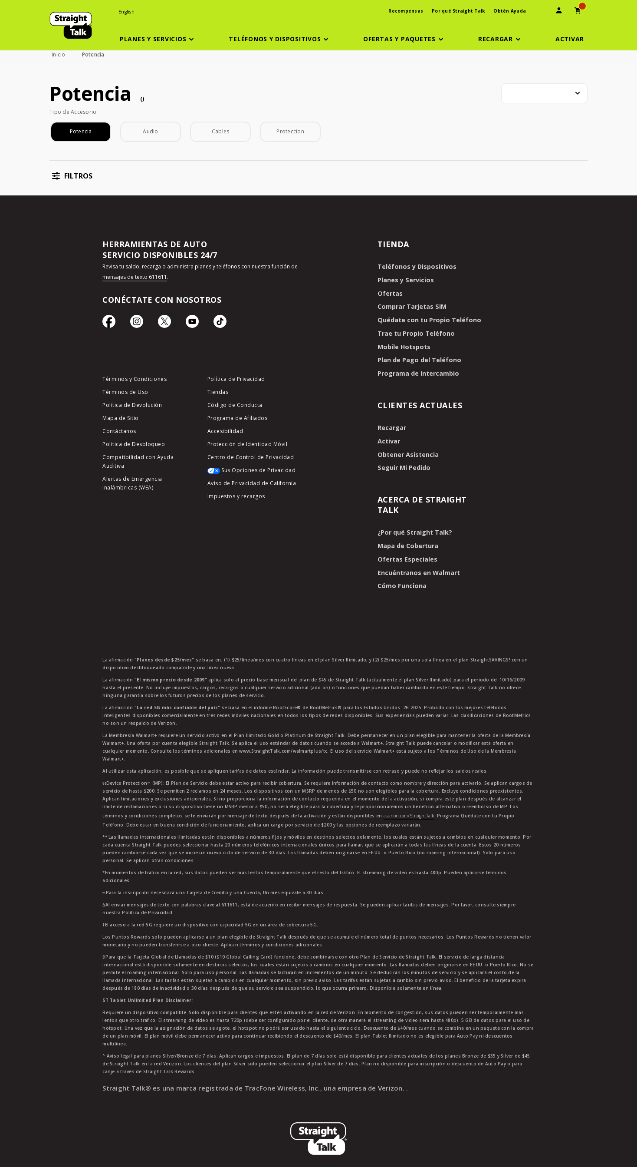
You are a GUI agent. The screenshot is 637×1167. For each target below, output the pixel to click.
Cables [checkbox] (221, 131)
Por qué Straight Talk (458, 11)
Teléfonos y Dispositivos (415, 266)
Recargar (391, 424)
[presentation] (540, 11)
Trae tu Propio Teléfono (414, 331)
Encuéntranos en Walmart (417, 567)
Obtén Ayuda (509, 11)
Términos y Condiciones (134, 379)
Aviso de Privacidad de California (251, 484)
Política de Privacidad (236, 379)
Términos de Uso (125, 393)
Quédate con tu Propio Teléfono (427, 318)
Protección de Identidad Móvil (247, 445)
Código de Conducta (235, 406)
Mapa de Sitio (120, 419)
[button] (158, 39)
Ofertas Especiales (406, 554)
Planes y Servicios (404, 279)
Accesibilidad (225, 432)
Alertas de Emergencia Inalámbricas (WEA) (132, 484)
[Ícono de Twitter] (164, 323)
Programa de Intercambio (417, 371)
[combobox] (544, 93)
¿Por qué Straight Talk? (413, 528)
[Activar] (570, 39)
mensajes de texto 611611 (134, 277)
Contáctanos (119, 432)
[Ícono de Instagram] (136, 323)
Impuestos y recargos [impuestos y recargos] (236, 497)
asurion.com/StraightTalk (409, 810)
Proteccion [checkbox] (290, 131)
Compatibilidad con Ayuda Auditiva (138, 462)
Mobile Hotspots (403, 345)
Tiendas (218, 393)
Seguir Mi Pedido (403, 464)
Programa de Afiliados (237, 419)
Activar (388, 437)
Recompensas (405, 11)
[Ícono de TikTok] (220, 323)
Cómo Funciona (401, 580)
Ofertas (389, 292)
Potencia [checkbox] (81, 131)
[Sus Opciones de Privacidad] (253, 473)
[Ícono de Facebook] (108, 323)
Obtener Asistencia (406, 450)
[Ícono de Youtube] (192, 323)
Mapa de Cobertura (407, 541)
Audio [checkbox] (150, 131)
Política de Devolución (132, 406)
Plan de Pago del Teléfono (417, 358)
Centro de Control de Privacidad (250, 458)
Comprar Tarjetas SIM (411, 305)
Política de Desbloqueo (133, 445)
